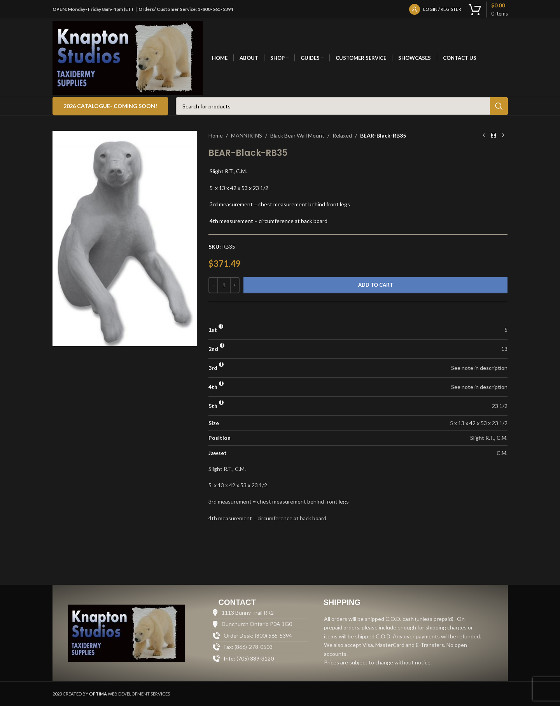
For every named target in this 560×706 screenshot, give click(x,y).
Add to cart (375, 285)
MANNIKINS (246, 135)
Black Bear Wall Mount (297, 135)
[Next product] (503, 135)
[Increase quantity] (235, 285)
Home (215, 135)
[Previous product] (484, 135)
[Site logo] (127, 57)
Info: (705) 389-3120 (249, 658)
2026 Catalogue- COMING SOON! (110, 106)
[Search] (342, 106)
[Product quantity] (224, 285)
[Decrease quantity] (213, 285)
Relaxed (342, 135)
